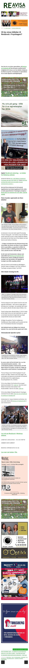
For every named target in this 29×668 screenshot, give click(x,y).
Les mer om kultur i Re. (9, 452)
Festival (8, 657)
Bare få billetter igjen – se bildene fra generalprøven (13, 651)
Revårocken (10, 658)
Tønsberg (4, 659)
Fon (13, 657)
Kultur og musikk (18, 649)
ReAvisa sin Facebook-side (17, 255)
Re (27, 657)
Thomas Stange (19, 658)
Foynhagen (17, 657)
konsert (23, 657)
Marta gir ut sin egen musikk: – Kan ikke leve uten (13, 653)
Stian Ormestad (16, 28)
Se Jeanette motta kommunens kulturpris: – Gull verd (14, 655)
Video (25, 649)
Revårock (4, 658)
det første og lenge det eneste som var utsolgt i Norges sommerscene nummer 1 (14, 182)
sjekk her (16, 385)
